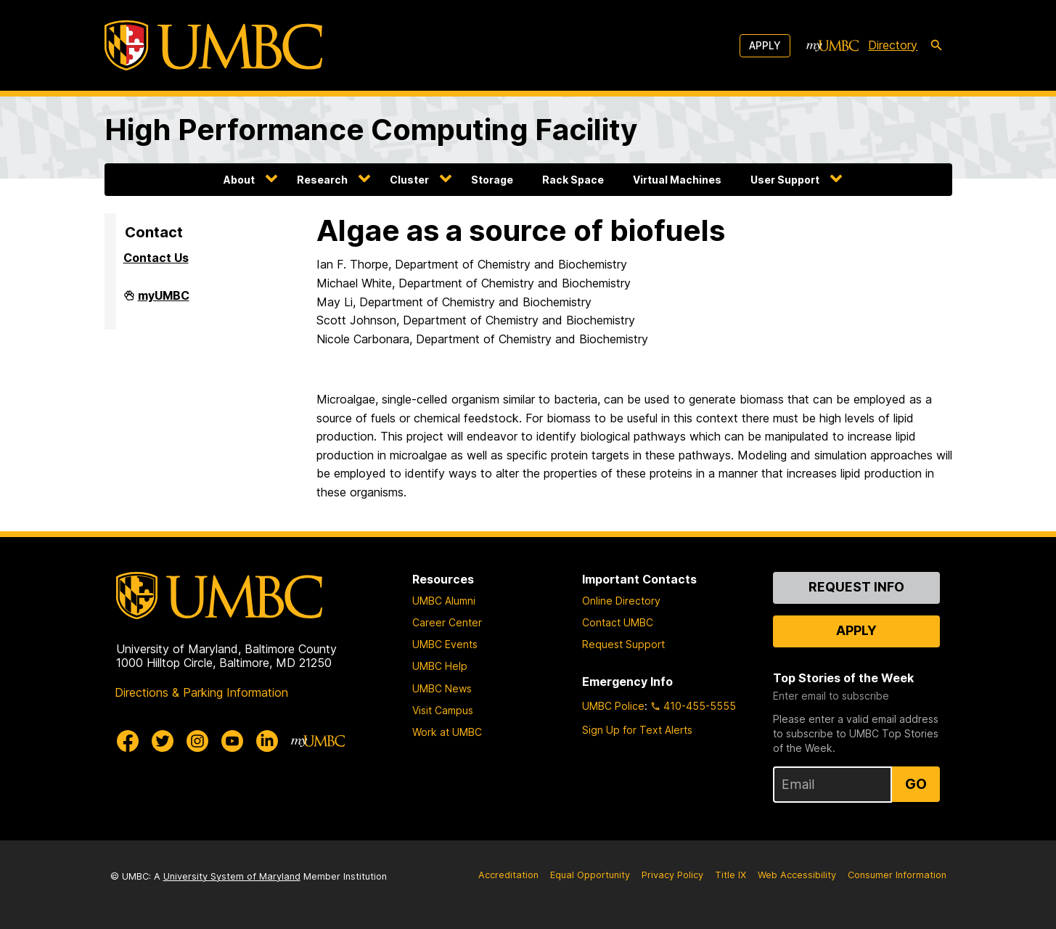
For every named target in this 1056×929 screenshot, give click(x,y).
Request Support (623, 644)
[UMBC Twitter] (163, 741)
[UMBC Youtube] (232, 741)
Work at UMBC (447, 732)
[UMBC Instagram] (197, 741)
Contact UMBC (617, 622)
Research (322, 179)
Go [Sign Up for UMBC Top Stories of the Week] (916, 784)
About (239, 179)
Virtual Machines (677, 179)
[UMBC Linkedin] (267, 741)
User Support (784, 179)
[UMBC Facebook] (128, 741)
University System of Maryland (231, 876)
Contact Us (156, 257)
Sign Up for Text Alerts (637, 730)
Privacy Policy (672, 874)
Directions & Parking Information (201, 692)
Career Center (447, 622)
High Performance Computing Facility (371, 129)
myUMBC (163, 301)
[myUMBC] (832, 46)
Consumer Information (897, 874)
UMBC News (442, 688)
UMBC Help (439, 666)
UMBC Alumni (443, 600)
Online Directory (621, 600)
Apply (765, 45)
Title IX (730, 874)
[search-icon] (936, 46)
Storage (492, 179)
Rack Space (573, 179)
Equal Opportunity (590, 874)
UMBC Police (613, 706)
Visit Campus (442, 710)
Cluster (409, 179)
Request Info (856, 586)
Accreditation (508, 874)
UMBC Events (445, 644)
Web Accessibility (797, 874)
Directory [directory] (892, 45)
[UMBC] (213, 45)
